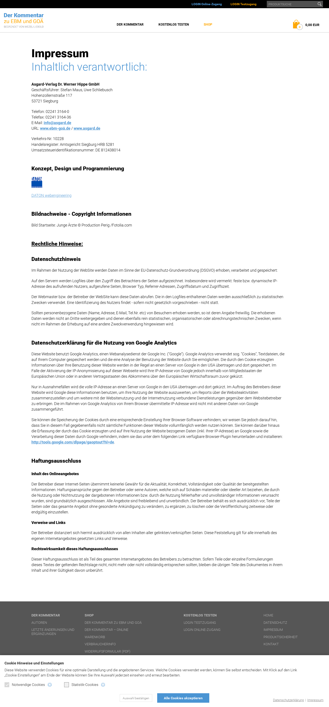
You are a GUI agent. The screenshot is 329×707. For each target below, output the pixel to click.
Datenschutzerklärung (288, 700)
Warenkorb (95, 637)
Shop (208, 24)
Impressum (315, 700)
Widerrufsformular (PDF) (107, 651)
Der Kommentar (130, 24)
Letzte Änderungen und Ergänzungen (52, 632)
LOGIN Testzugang (243, 4)
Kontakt (271, 644)
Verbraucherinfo (100, 644)
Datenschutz (275, 623)
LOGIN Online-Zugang (207, 4)
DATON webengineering (51, 195)
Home (268, 615)
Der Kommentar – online (106, 630)
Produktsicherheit (281, 637)
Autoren (39, 623)
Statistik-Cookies (81, 684)
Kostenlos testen (173, 24)
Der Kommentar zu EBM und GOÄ (113, 623)
